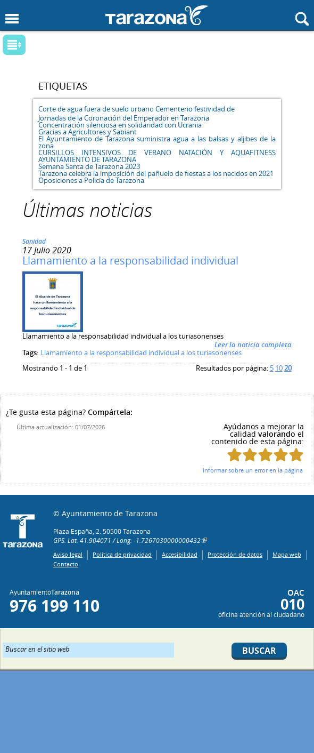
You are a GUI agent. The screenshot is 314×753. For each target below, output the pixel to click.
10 (279, 368)
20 (288, 368)
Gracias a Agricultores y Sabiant (87, 132)
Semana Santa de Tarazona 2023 (89, 166)
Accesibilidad (179, 554)
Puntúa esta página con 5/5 (296, 454)
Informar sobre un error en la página (253, 470)
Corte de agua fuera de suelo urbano (96, 109)
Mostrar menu (12, 19)
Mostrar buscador (302, 19)
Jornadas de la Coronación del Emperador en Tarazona (123, 118)
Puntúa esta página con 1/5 (234, 454)
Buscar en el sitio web (37, 648)
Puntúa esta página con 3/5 (265, 454)
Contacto (65, 564)
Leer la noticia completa (253, 344)
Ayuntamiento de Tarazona (157, 15)
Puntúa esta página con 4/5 (281, 454)
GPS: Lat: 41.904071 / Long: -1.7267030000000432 (127, 540)
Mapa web (286, 554)
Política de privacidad (122, 554)
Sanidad (34, 241)
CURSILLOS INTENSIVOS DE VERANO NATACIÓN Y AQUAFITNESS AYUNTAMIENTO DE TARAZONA (156, 156)
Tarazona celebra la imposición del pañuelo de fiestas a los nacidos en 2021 (156, 173)
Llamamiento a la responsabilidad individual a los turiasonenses (141, 352)
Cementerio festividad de (195, 109)
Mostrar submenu (14, 45)
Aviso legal (67, 554)
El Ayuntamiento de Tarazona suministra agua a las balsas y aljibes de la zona (156, 142)
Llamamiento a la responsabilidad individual (130, 260)
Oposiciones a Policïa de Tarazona (91, 180)
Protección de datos (235, 554)
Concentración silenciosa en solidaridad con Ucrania (120, 125)
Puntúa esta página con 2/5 (250, 454)
